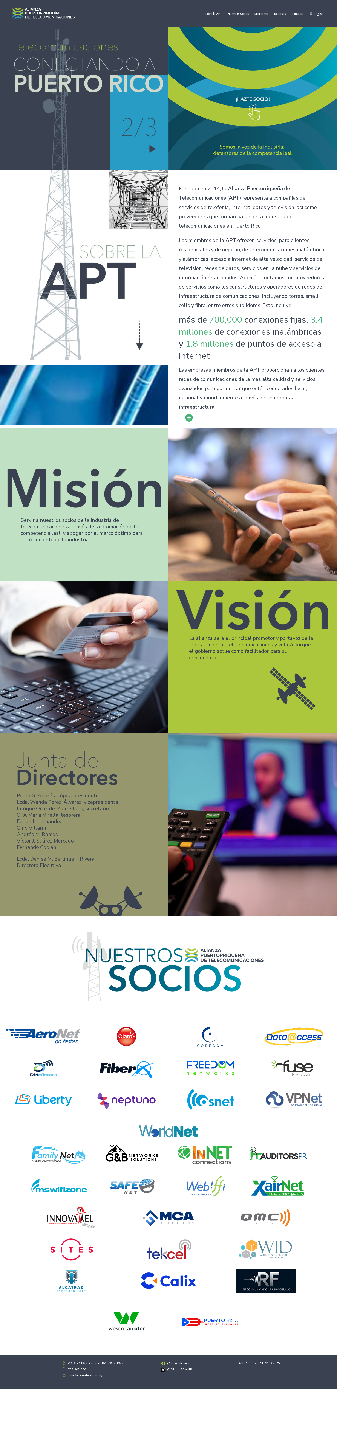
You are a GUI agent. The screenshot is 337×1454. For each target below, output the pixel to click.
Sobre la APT (213, 14)
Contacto (297, 14)
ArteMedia (270, 1368)
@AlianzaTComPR (179, 1369)
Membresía (261, 14)
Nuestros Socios (238, 14)
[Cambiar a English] (316, 13)
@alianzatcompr (178, 1363)
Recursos (280, 14)
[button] (252, 98)
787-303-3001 (78, 1369)
